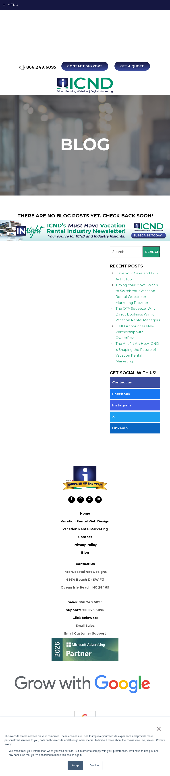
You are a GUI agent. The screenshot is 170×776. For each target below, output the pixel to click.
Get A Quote (132, 66)
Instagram (121, 405)
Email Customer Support (85, 633)
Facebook (121, 393)
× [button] (158, 729)
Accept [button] (75, 765)
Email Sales (85, 625)
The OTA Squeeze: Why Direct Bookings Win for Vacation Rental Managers (138, 314)
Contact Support (85, 66)
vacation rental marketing (85, 529)
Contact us (122, 382)
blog (85, 552)
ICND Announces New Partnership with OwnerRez (135, 332)
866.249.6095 (38, 67)
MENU (10, 5)
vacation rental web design (85, 521)
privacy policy (85, 545)
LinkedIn (120, 428)
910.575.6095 (93, 610)
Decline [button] (94, 765)
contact (85, 537)
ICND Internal (85, 85)
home (85, 513)
